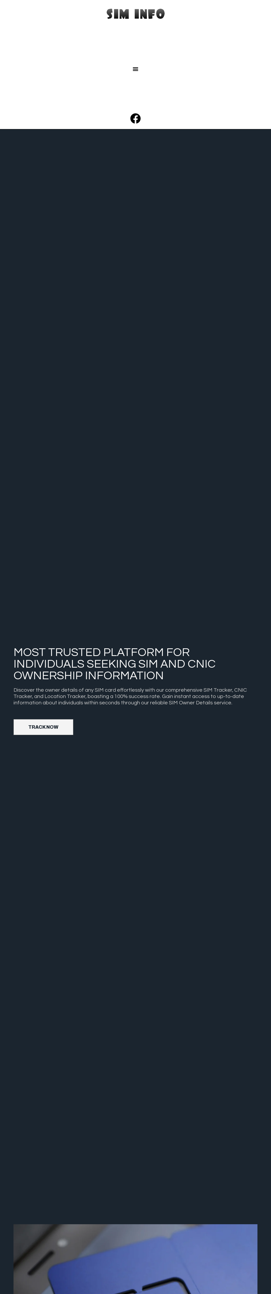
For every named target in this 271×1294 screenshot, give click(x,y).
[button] (135, 69)
